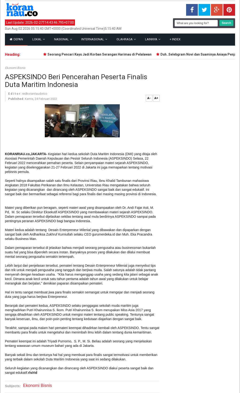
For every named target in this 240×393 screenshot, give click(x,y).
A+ (156, 98)
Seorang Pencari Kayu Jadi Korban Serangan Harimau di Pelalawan (101, 54)
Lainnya (152, 39)
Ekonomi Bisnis (15, 68)
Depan (16, 39)
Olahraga (126, 39)
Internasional (94, 39)
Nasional (63, 39)
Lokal (38, 39)
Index (175, 39)
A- (149, 98)
